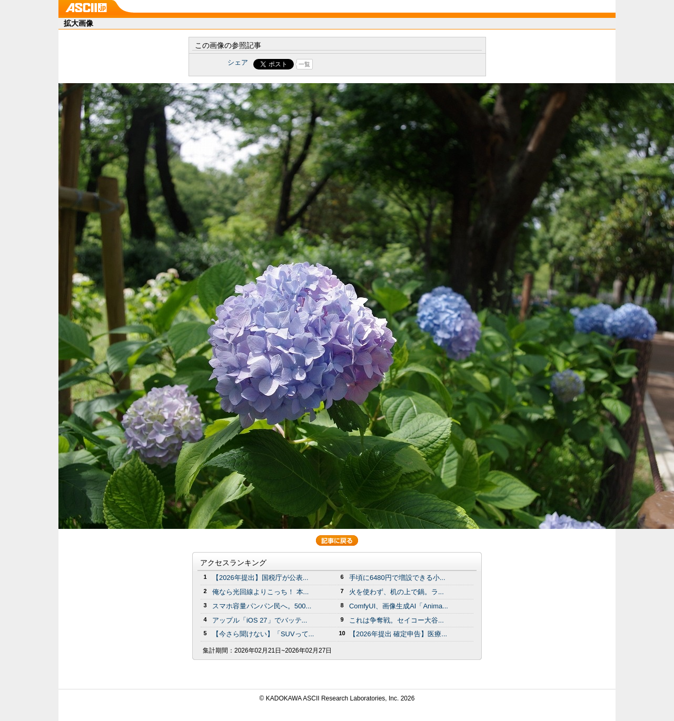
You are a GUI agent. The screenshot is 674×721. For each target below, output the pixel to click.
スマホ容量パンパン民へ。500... (261, 606)
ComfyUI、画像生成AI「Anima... (398, 606)
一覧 (304, 64)
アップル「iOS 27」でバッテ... (259, 620)
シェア (237, 62)
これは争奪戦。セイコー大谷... (396, 620)
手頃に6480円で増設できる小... (397, 578)
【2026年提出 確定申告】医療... (398, 634)
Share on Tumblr (376, 64)
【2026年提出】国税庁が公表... (260, 578)
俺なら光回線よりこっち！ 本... (260, 592)
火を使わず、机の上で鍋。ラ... (396, 592)
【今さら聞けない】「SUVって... (263, 634)
